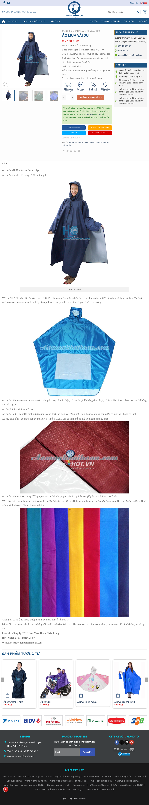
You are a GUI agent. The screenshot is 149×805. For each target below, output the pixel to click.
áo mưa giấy (78, 789)
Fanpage (89, 114)
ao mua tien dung (91, 776)
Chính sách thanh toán (93, 90)
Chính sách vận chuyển (68, 90)
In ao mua (119, 780)
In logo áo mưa (132, 780)
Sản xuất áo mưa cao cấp (58, 785)
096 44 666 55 (124, 46)
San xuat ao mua (10, 785)
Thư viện (130, 21)
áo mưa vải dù (93, 31)
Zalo (99, 114)
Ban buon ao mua (14, 780)
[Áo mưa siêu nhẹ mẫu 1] (129, 679)
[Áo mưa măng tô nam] (19, 679)
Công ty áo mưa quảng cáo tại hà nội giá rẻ (69, 780)
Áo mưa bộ (107, 776)
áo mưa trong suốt (122, 776)
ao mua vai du (97, 142)
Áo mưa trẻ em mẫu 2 (87, 702)
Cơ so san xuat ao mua (101, 780)
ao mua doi (22, 776)
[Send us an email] (126, 742)
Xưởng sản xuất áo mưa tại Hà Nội (128, 785)
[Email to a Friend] (71, 151)
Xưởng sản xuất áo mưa (99, 785)
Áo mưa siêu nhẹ (41, 789)
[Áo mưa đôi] (56, 679)
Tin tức (94, 21)
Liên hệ (143, 21)
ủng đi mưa (107, 789)
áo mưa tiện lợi (92, 789)
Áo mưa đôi (45, 702)
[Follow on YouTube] (8, 3)
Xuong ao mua (79, 785)
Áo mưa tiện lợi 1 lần (61, 789)
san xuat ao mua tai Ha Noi (32, 785)
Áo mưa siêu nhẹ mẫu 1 (124, 702)
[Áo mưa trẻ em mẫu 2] (93, 679)
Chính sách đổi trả (80, 90)
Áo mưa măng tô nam (13, 702)
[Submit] (138, 12)
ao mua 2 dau (8, 776)
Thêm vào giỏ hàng (91, 97)
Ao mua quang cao (53, 776)
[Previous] (2, 685)
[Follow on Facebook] (4, 3)
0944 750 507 (124, 50)
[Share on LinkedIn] (78, 151)
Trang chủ (67, 31)
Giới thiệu (13, 21)
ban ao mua (139, 776)
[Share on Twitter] (67, 151)
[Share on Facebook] (64, 151)
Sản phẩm (79, 31)
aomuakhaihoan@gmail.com (130, 55)
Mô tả (4, 163)
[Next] (147, 685)
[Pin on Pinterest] (75, 151)
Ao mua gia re (74, 142)
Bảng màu (55, 21)
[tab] (4, 163)
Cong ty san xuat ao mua (36, 780)
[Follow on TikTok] (121, 742)
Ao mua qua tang (85, 142)
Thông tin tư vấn (111, 21)
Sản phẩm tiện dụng (35, 21)
